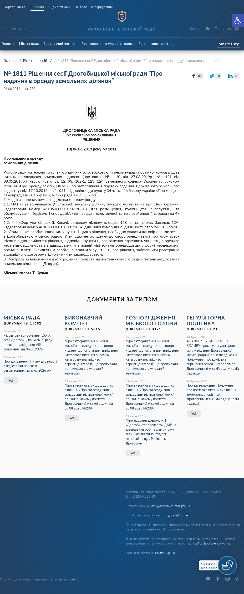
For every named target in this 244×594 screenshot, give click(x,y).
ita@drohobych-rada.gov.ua (212, 543)
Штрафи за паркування (94, 7)
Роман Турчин (165, 553)
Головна (8, 43)
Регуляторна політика (156, 43)
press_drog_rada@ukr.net (172, 515)
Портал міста (14, 7)
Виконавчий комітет (60, 43)
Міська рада (29, 43)
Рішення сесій (35, 60)
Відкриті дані (60, 7)
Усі (10, 380)
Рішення (37, 7)
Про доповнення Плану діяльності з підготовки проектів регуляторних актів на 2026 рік (30, 365)
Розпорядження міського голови (108, 43)
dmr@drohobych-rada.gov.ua (170, 506)
